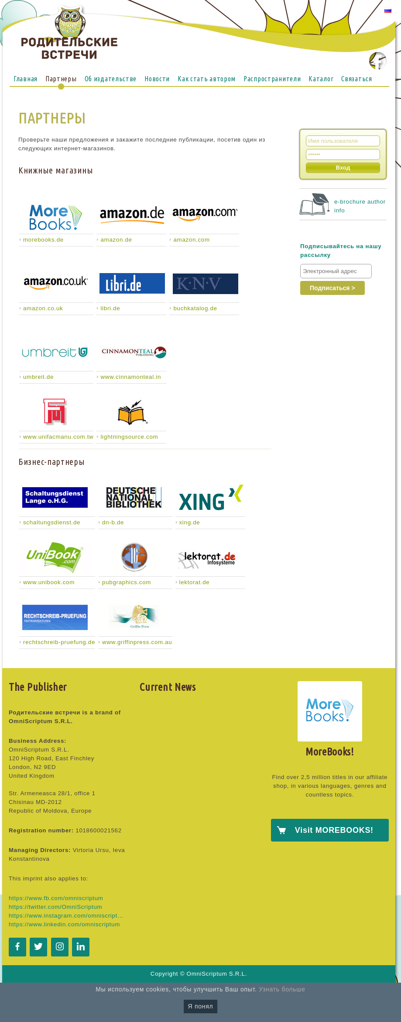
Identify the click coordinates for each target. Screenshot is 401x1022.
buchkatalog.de (195, 308)
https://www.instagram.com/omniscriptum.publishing (68, 915)
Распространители (272, 79)
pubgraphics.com (126, 582)
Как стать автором (207, 79)
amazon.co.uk (43, 308)
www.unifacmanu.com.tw (58, 436)
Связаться (356, 79)
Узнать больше (282, 989)
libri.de (110, 308)
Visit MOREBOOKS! (334, 830)
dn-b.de (113, 522)
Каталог (320, 79)
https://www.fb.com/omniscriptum (56, 898)
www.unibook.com (49, 582)
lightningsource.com (129, 436)
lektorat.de (194, 582)
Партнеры (61, 79)
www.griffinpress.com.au (137, 642)
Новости (157, 79)
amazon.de (116, 239)
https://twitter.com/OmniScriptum (55, 907)
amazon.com (191, 239)
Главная (26, 79)
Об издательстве (111, 79)
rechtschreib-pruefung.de (59, 642)
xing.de (189, 522)
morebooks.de (43, 239)
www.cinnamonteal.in (130, 377)
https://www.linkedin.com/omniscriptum (64, 924)
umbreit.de (38, 377)
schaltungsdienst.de (51, 522)
